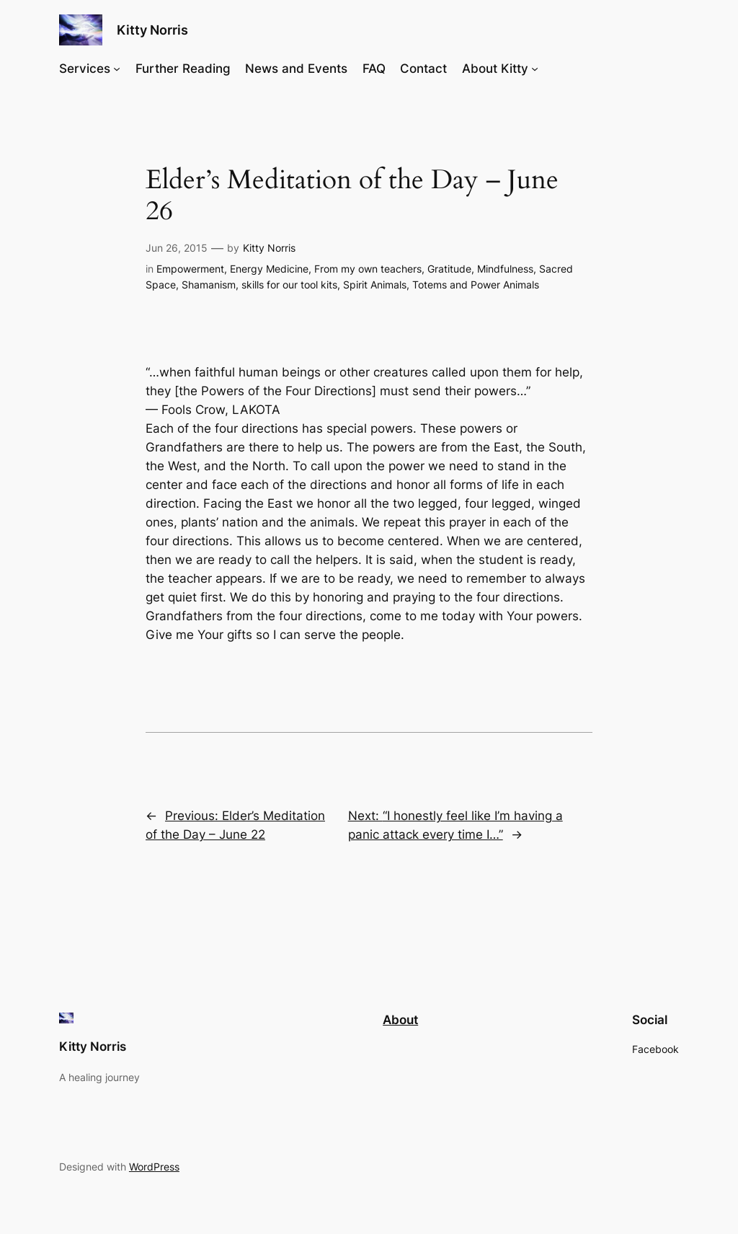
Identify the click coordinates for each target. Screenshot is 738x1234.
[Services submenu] (116, 68)
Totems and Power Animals (475, 284)
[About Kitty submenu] (534, 68)
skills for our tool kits (289, 284)
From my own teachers (368, 269)
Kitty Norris (152, 30)
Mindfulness (505, 269)
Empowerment (190, 269)
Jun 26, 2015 (177, 248)
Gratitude (449, 269)
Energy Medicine (269, 269)
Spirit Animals (374, 284)
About (400, 1020)
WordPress (154, 1166)
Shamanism (209, 284)
